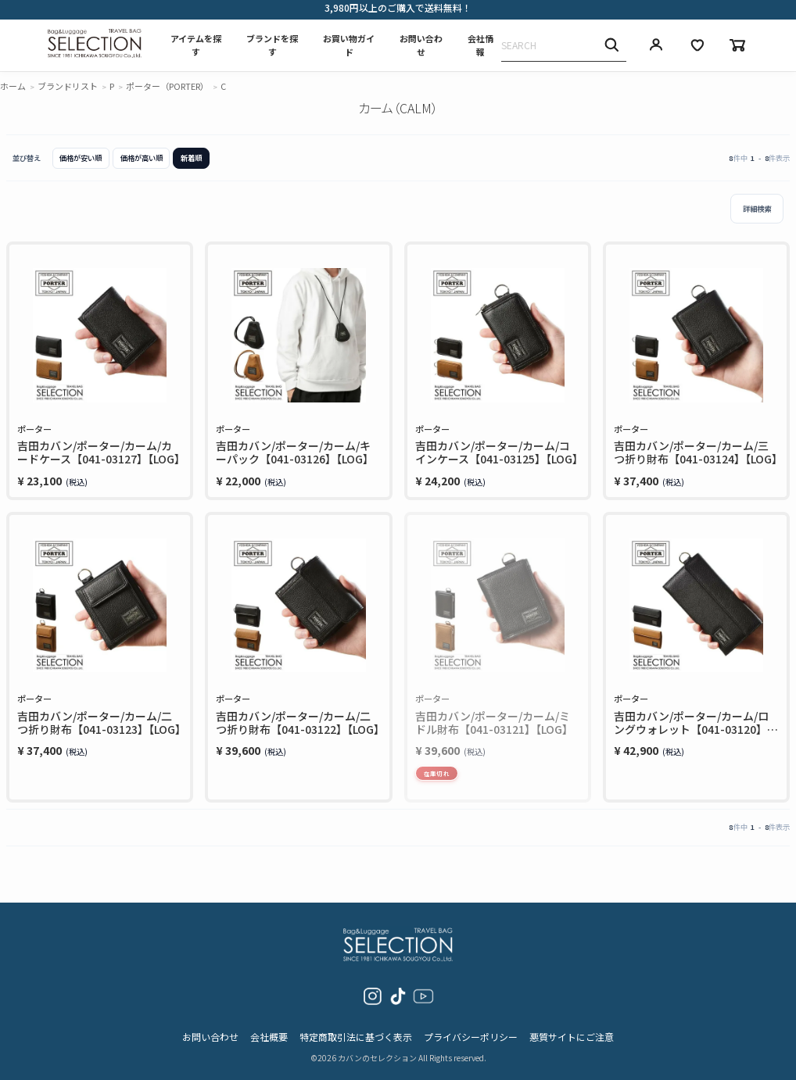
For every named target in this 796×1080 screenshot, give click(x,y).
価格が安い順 (80, 157)
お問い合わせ (421, 45)
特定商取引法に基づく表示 (355, 1036)
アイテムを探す (195, 45)
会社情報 (480, 45)
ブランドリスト (68, 86)
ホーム (13, 86)
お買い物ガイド (349, 45)
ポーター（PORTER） (167, 86)
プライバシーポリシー (471, 1036)
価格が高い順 (141, 157)
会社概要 (269, 1036)
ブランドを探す (272, 45)
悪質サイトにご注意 (571, 1036)
